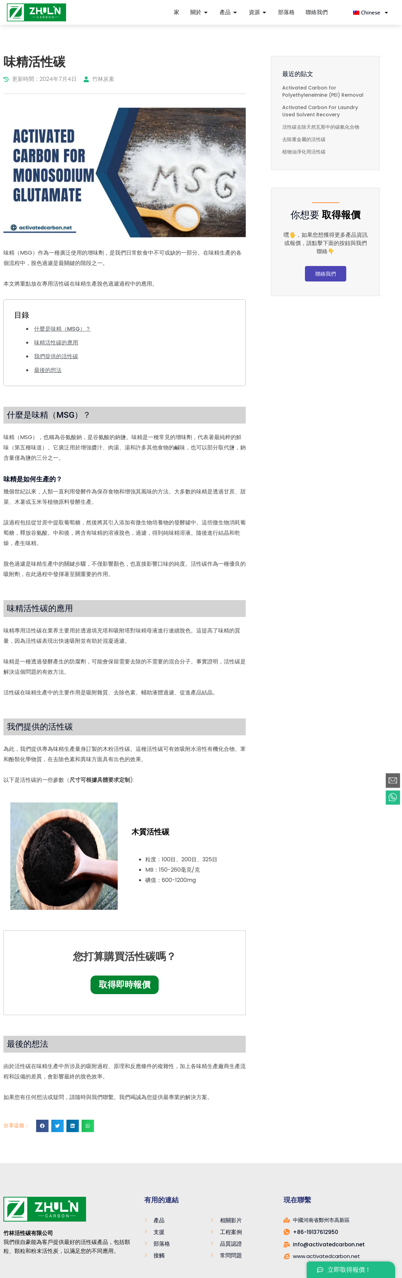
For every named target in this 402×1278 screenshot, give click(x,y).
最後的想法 (48, 370)
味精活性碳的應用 (56, 343)
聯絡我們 (325, 273)
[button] (42, 1126)
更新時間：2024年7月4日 (40, 79)
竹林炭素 (99, 79)
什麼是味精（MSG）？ (62, 329)
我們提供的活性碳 (56, 356)
